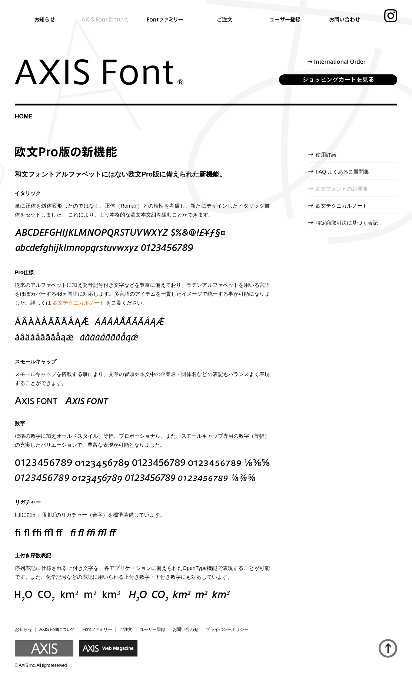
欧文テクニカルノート (78, 303)
